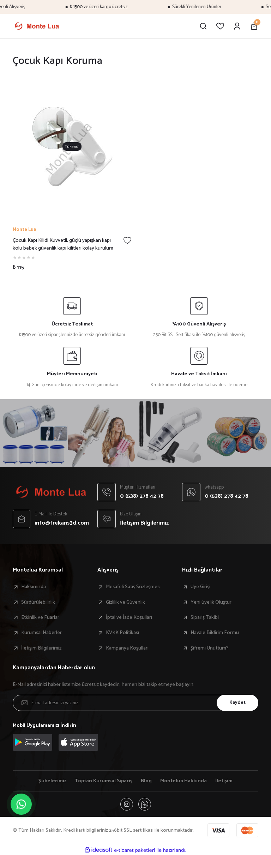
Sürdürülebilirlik (38, 602)
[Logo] (37, 26)
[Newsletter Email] (135, 703)
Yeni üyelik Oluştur (211, 602)
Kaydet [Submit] (237, 702)
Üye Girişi (200, 587)
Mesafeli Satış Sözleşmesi (133, 587)
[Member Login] (237, 26)
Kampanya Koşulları (127, 648)
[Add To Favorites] (127, 240)
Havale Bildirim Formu (215, 632)
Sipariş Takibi (205, 617)
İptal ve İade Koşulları (129, 617)
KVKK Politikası (122, 632)
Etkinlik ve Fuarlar (40, 617)
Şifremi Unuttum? (210, 648)
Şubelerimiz (52, 781)
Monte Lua (24, 229)
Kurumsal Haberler (41, 632)
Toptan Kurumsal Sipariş (103, 781)
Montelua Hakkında (183, 781)
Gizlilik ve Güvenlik (125, 602)
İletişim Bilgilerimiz (41, 648)
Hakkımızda (33, 587)
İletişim (224, 781)
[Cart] (254, 26)
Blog (146, 781)
